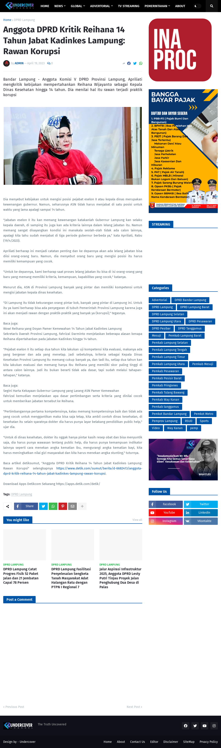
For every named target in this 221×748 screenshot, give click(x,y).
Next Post (133, 707)
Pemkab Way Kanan (165, 399)
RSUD (188, 421)
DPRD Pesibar (161, 328)
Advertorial (159, 300)
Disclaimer (170, 742)
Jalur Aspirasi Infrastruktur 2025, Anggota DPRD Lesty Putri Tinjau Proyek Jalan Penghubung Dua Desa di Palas (120, 578)
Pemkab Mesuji (202, 364)
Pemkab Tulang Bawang (168, 392)
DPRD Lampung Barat (194, 307)
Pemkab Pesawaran (165, 371)
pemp (194, 428)
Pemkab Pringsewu (165, 385)
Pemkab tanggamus (165, 407)
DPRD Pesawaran (200, 321)
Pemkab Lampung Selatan (170, 343)
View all (137, 519)
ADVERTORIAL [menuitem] (100, 6)
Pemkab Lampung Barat (185, 335)
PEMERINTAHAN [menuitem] (156, 6)
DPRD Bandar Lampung (190, 300)
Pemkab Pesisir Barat (167, 378)
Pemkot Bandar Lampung (169, 414)
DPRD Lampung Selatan (168, 314)
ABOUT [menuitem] (180, 6)
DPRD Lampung (24, 20)
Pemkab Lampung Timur (168, 357)
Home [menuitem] (45, 6)
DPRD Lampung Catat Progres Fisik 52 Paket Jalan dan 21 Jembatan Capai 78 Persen (20, 576)
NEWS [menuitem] (58, 6)
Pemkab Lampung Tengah (169, 350)
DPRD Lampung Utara (166, 321)
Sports (204, 421)
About (121, 742)
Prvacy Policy (209, 742)
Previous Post (14, 707)
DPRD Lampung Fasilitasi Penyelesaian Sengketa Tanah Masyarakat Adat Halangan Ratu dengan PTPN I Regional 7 (71, 578)
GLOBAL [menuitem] (76, 6)
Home (7, 20)
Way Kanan (175, 428)
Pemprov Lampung (164, 421)
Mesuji (156, 335)
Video (156, 428)
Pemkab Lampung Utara (168, 364)
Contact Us (137, 742)
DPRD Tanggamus (190, 328)
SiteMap (188, 742)
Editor (154, 742)
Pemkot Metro (203, 414)
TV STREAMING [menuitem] (128, 6)
